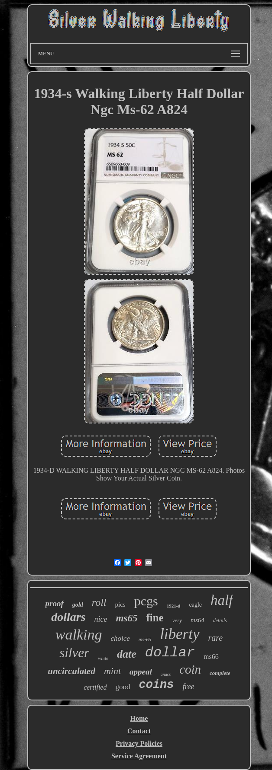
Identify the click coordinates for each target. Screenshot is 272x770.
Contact (139, 731)
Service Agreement (139, 756)
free (188, 686)
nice (100, 619)
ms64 (197, 620)
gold (77, 604)
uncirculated (71, 671)
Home (139, 718)
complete (220, 673)
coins (156, 684)
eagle (195, 604)
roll (99, 602)
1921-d (174, 605)
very (177, 620)
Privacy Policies (139, 743)
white (103, 658)
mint (112, 670)
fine (154, 618)
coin (190, 669)
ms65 (127, 618)
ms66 (211, 656)
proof (54, 603)
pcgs (146, 601)
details (220, 620)
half (221, 600)
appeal (141, 671)
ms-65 (145, 639)
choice (120, 638)
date (126, 654)
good (122, 687)
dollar (170, 653)
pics (120, 604)
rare (215, 638)
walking (78, 635)
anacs (166, 674)
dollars (68, 617)
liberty (179, 634)
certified (95, 687)
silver (74, 652)
